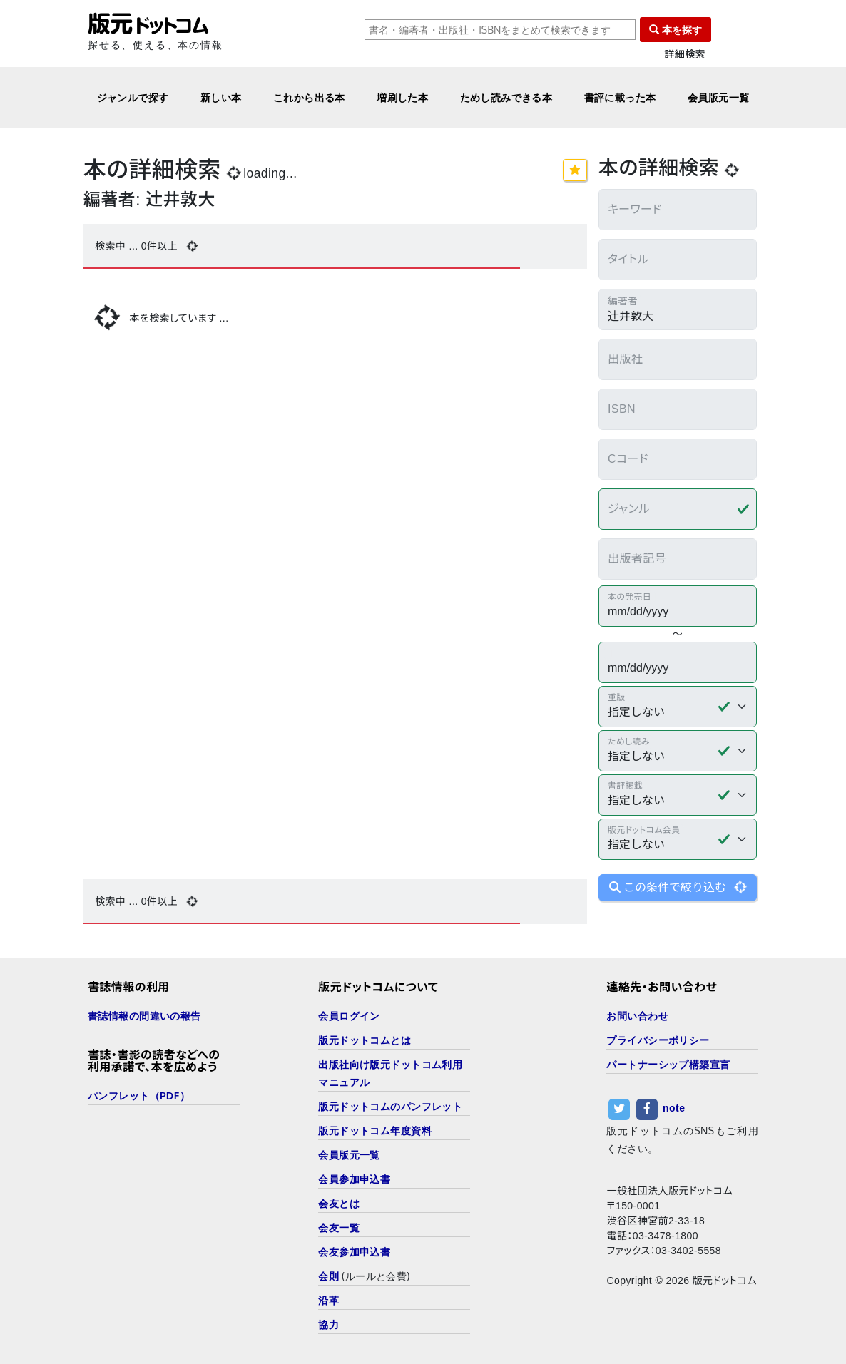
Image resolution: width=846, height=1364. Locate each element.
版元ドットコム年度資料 (375, 1130)
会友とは (339, 1203)
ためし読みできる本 (506, 97)
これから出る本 (309, 97)
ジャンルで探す (133, 97)
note (674, 1108)
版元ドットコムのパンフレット (390, 1106)
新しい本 (221, 97)
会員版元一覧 (719, 97)
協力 (328, 1324)
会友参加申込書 (354, 1252)
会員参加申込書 (354, 1179)
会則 (328, 1276)
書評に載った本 (620, 97)
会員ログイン (349, 1016)
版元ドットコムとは (364, 1040)
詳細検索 (684, 54)
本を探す (675, 30)
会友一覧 (339, 1227)
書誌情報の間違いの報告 (144, 1016)
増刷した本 (402, 97)
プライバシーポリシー (657, 1040)
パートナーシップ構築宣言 (668, 1064)
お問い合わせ (637, 1016)
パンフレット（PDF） (139, 1095)
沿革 (328, 1300)
